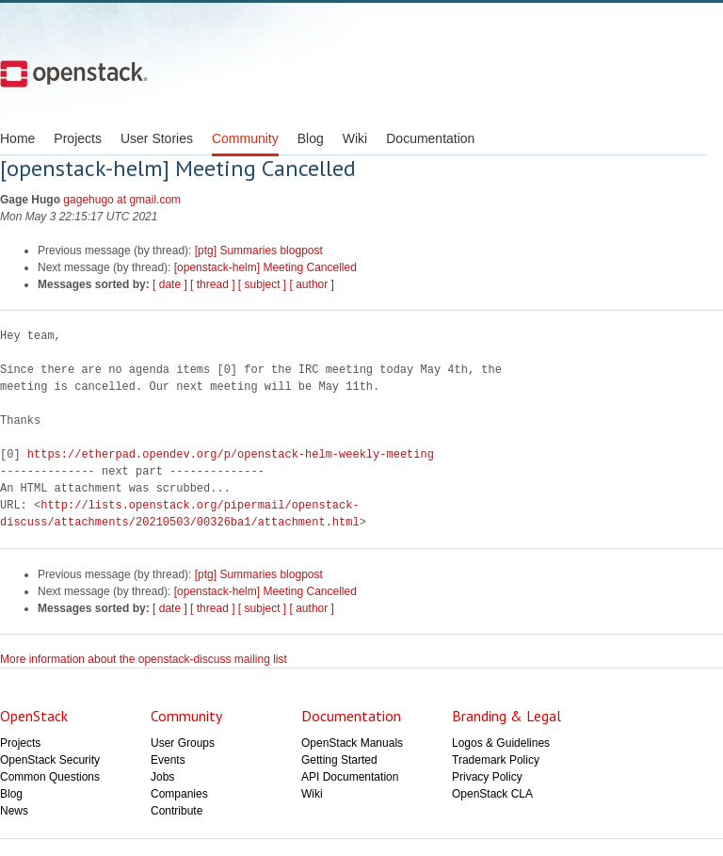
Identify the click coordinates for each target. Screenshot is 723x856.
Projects (78, 138)
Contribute (176, 810)
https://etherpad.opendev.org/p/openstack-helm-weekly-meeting (230, 454)
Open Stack (74, 73)
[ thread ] (212, 284)
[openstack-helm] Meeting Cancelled (265, 267)
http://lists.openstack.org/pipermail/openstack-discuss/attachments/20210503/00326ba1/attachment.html (180, 513)
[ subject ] (262, 284)
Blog (310, 138)
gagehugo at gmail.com (122, 199)
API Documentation (349, 776)
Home (17, 138)
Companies (179, 793)
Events (168, 760)
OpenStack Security (50, 760)
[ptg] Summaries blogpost (259, 250)
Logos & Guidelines (501, 743)
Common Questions (50, 776)
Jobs (162, 776)
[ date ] (170, 284)
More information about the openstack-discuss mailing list (143, 659)
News (14, 810)
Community (245, 138)
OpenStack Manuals (352, 743)
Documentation (430, 138)
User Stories (156, 138)
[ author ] (312, 284)
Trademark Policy (495, 760)
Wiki (355, 138)
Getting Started (339, 760)
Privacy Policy (487, 776)
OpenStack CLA (492, 793)
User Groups (183, 743)
